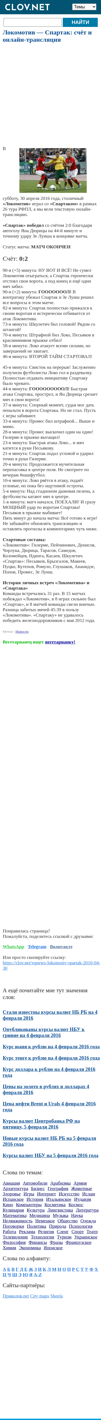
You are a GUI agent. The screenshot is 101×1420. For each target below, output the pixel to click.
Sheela (56, 1296)
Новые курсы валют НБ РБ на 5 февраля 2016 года (49, 1141)
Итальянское (58, 1199)
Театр (92, 1231)
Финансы (38, 1242)
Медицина (39, 1215)
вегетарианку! (60, 642)
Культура (35, 1210)
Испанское (13, 1199)
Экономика (30, 1247)
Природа (57, 1226)
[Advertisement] (50, 94)
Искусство (69, 1193)
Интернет (46, 1193)
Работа (9, 1231)
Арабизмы (60, 1183)
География (58, 1188)
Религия (46, 1231)
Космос (75, 1204)
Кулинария (13, 1210)
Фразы (56, 1242)
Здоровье (12, 1193)
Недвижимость (18, 1220)
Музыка (60, 1215)
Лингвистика (60, 1210)
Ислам (88, 1193)
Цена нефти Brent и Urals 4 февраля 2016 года (49, 1106)
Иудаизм (82, 1199)
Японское (53, 1247)
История (35, 1199)
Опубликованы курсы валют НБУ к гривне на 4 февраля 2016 (44, 1032)
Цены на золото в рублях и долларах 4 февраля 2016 (46, 1089)
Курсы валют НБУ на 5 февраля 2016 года (50, 1155)
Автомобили (35, 1183)
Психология (81, 1226)
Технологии (42, 1237)
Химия (9, 1247)
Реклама (27, 1231)
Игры (28, 1193)
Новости (21, 631)
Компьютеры (28, 1204)
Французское (79, 1242)
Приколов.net (16, 1296)
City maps (39, 1296)
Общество (68, 1220)
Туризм (64, 1237)
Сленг (63, 1231)
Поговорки (13, 1226)
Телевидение (15, 1237)
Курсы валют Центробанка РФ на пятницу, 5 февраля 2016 (41, 1124)
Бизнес (38, 1188)
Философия (14, 1242)
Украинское (85, 1237)
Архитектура (15, 1188)
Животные (81, 1188)
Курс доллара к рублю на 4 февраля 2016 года (49, 1072)
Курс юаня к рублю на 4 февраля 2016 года (51, 1046)
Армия (80, 1183)
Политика (36, 1226)
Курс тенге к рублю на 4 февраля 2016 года (51, 1058)
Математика (15, 1215)
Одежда (88, 1220)
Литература (87, 1210)
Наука (77, 1215)
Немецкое (45, 1220)
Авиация (11, 1183)
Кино (8, 1204)
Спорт (78, 1231)
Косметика (55, 1204)
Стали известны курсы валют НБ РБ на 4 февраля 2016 (50, 1015)
